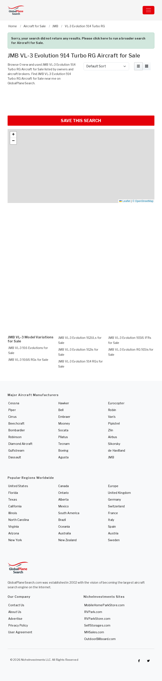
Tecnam (64, 443)
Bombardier (16, 430)
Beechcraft (16, 423)
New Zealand (67, 540)
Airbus (112, 437)
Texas (12, 499)
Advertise (15, 618)
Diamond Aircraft (20, 443)
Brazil (62, 520)
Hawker (63, 403)
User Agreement (20, 632)
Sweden (114, 540)
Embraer (64, 416)
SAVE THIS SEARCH (81, 120)
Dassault (14, 457)
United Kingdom (119, 492)
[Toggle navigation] (148, 10)
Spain (112, 526)
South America (69, 513)
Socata (63, 430)
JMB (111, 457)
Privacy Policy (18, 625)
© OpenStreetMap (142, 201)
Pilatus (63, 437)
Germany (114, 499)
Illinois (12, 513)
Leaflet (124, 201)
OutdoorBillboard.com (100, 639)
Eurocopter (116, 403)
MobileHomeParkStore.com (104, 605)
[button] (13, 135)
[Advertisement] (81, 99)
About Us (14, 612)
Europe (113, 486)
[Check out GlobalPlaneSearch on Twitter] (148, 660)
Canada (63, 486)
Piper (12, 410)
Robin (112, 410)
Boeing (63, 450)
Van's (112, 416)
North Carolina (18, 520)
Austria (113, 533)
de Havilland (116, 450)
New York (15, 540)
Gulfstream (16, 450)
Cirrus (12, 416)
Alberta (63, 499)
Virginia (13, 526)
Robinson (15, 437)
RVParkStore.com (97, 618)
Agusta (63, 457)
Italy (111, 520)
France (113, 513)
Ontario (63, 492)
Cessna (13, 403)
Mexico (63, 506)
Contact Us (16, 605)
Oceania (64, 526)
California (15, 506)
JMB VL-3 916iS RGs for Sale (28, 359)
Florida (13, 492)
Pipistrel (114, 423)
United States (18, 486)
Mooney (64, 423)
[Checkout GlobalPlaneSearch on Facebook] (139, 660)
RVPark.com (93, 612)
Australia (64, 533)
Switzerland (116, 506)
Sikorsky (114, 443)
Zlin (110, 430)
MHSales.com (94, 632)
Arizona (13, 533)
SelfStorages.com (97, 625)
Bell (61, 410)
